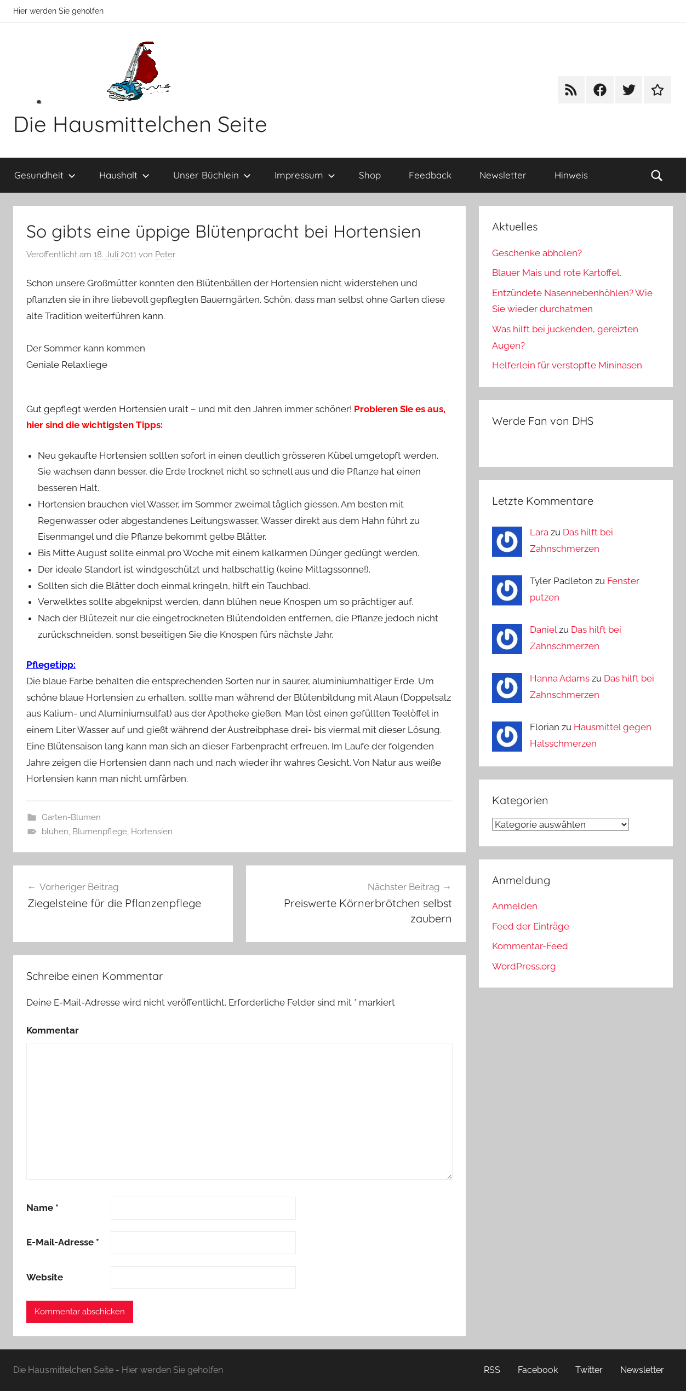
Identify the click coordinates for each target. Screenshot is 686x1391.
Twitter (589, 1370)
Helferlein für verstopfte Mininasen (567, 365)
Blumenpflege (99, 831)
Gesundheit (45, 175)
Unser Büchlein (212, 175)
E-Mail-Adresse (62, 1242)
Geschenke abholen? (537, 252)
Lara (539, 532)
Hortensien (152, 831)
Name (42, 1207)
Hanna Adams (560, 678)
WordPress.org (524, 966)
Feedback (430, 175)
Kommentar (52, 1030)
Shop (370, 175)
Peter (165, 254)
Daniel (543, 629)
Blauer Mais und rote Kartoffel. (556, 272)
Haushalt (124, 175)
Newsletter (503, 175)
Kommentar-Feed (530, 945)
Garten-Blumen (71, 817)
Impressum (305, 175)
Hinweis (571, 175)
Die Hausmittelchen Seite (140, 123)
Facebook (538, 1370)
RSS (492, 1370)
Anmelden (515, 906)
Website (44, 1277)
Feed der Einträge (530, 926)
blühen (55, 831)
